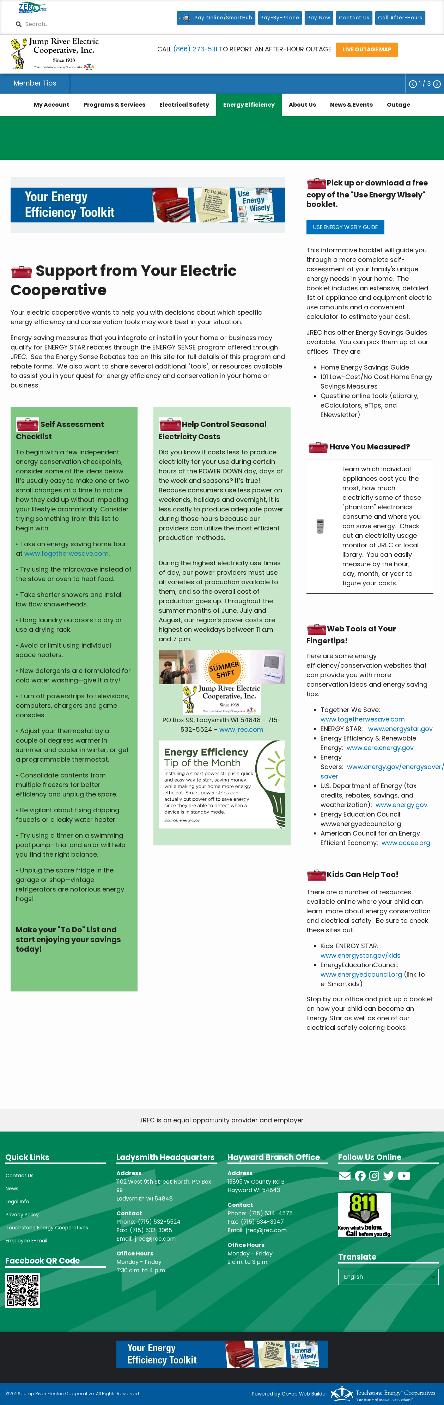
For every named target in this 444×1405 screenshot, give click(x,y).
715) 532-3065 (152, 1230)
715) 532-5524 (160, 1222)
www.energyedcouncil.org (361, 974)
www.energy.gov (401, 804)
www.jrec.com (241, 729)
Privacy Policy (21, 1214)
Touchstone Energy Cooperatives (46, 1227)
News (11, 1188)
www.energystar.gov (400, 728)
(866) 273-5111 (195, 49)
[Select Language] (388, 1277)
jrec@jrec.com (155, 1239)
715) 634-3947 (263, 1222)
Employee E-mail (26, 1240)
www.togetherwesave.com (66, 553)
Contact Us (19, 1175)
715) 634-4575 (272, 1213)
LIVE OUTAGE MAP (366, 49)
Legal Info (17, 1201)
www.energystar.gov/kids (361, 955)
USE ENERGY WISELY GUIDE (345, 227)
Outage (398, 105)
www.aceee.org (406, 842)
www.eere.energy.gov (380, 747)
